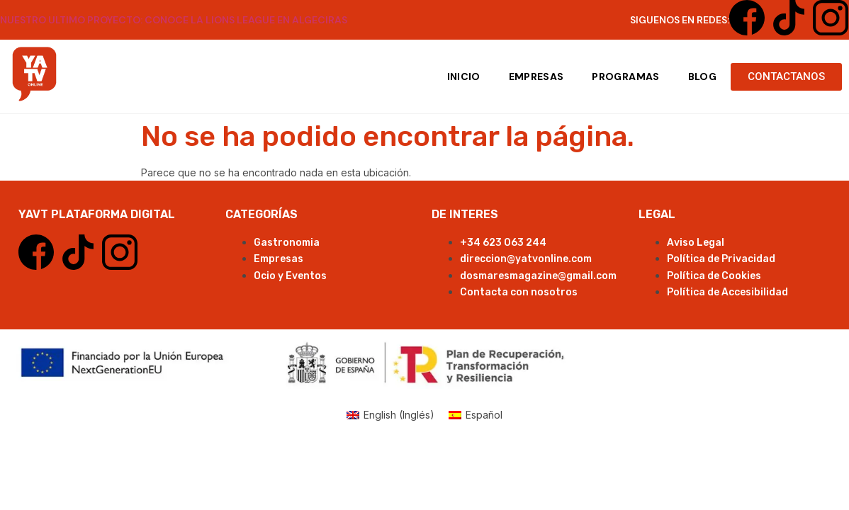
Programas (625, 76)
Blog (702, 76)
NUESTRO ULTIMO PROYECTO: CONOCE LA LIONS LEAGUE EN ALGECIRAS (173, 19)
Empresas (536, 76)
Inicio (463, 76)
